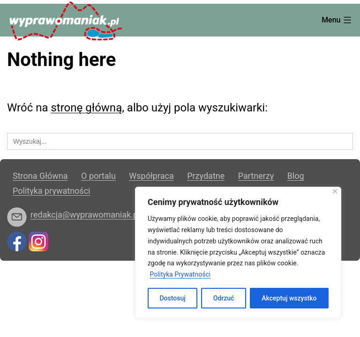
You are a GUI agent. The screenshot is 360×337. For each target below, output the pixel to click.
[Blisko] (335, 191)
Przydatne (206, 176)
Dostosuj (172, 298)
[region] (238, 252)
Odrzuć (223, 298)
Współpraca (151, 176)
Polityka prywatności (51, 191)
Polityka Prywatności (180, 274)
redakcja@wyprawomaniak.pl (85, 215)
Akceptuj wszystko (289, 298)
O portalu (98, 176)
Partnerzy (256, 176)
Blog (295, 176)
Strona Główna (40, 176)
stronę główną (86, 107)
